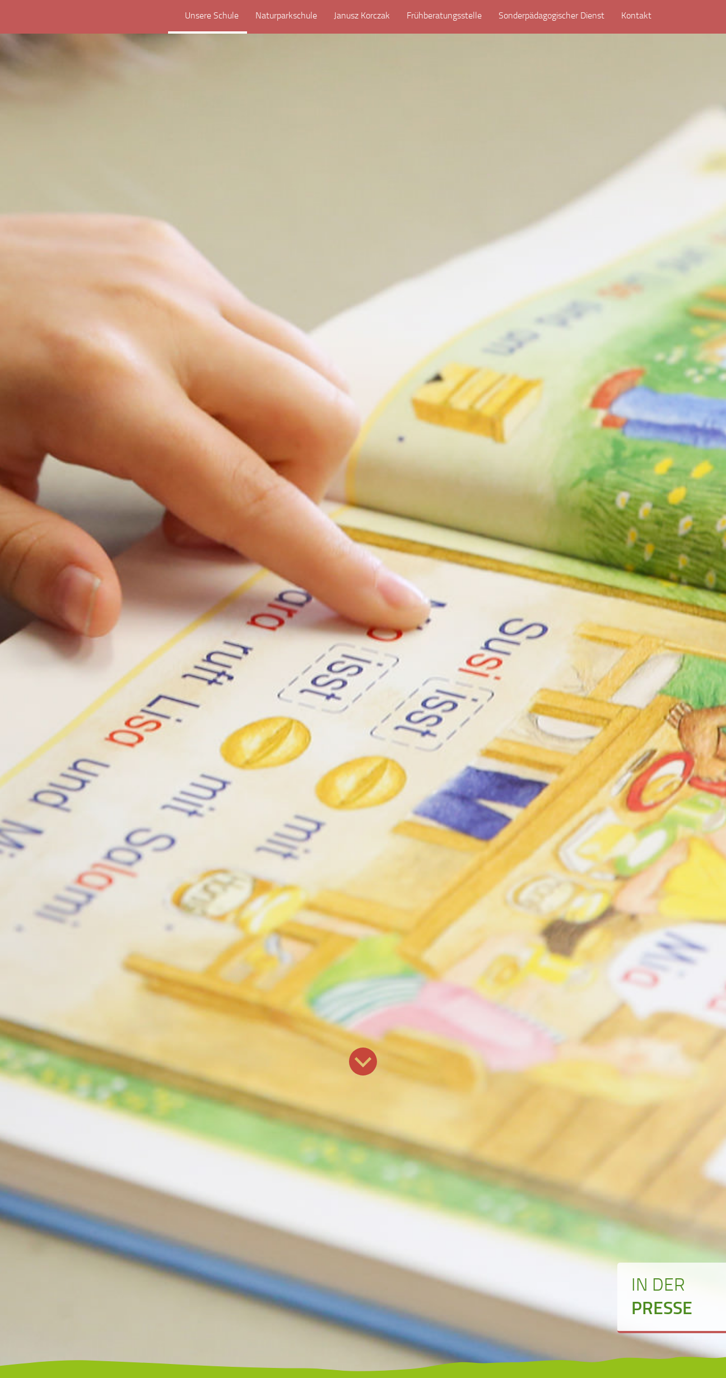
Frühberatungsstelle (444, 21)
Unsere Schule (207, 21)
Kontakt (636, 21)
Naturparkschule (286, 21)
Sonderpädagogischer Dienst (551, 21)
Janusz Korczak (361, 21)
